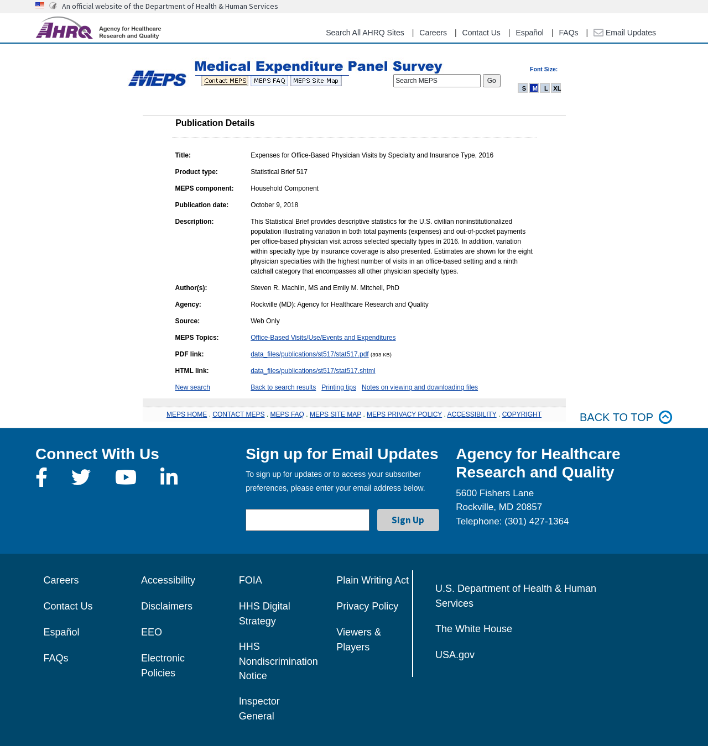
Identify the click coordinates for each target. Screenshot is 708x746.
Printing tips (338, 387)
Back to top (626, 417)
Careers (433, 32)
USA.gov (455, 654)
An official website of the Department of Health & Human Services (170, 6)
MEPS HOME (186, 414)
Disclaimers (166, 606)
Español (530, 32)
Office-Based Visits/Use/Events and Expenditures (323, 338)
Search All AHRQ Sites (365, 32)
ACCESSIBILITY (472, 414)
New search (192, 387)
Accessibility (168, 580)
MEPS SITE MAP (335, 414)
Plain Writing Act (372, 580)
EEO (151, 632)
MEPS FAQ (287, 414)
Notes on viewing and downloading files (420, 387)
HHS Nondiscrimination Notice (278, 661)
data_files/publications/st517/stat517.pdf (309, 354)
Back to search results (283, 387)
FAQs (569, 32)
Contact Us (481, 32)
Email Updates (625, 32)
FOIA (250, 580)
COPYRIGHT (522, 414)
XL (557, 88)
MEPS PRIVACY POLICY (404, 414)
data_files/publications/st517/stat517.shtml (313, 371)
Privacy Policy (367, 606)
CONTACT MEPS (238, 414)
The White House (473, 628)
